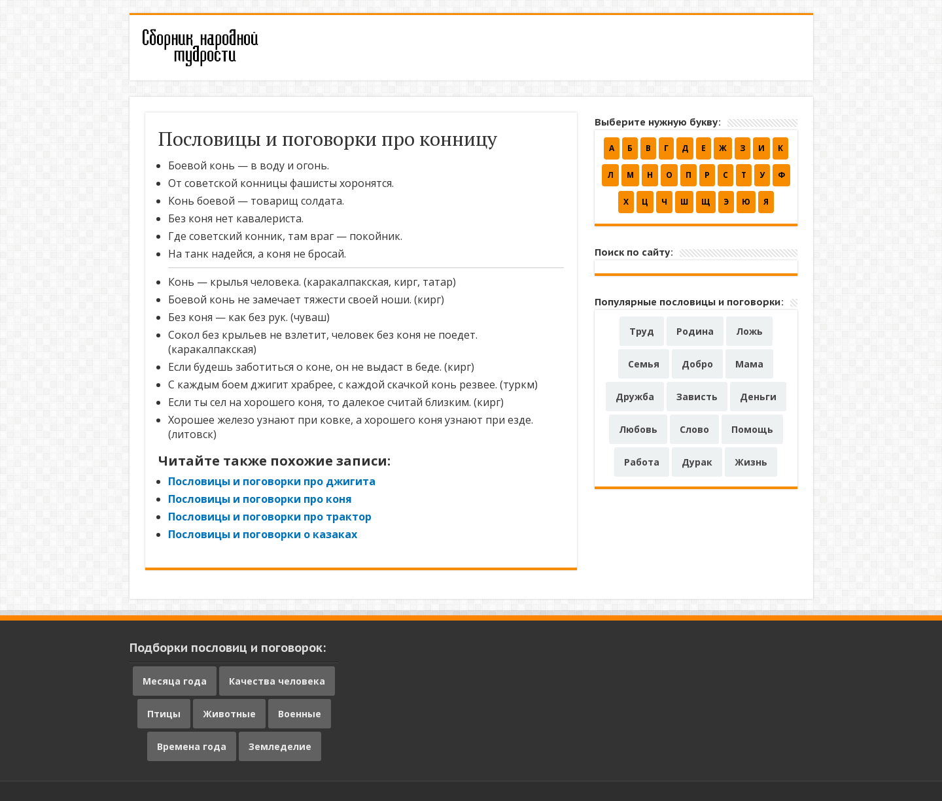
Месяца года (175, 681)
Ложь (749, 331)
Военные (299, 713)
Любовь (638, 429)
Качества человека (277, 681)
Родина (695, 331)
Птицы (164, 713)
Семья (643, 364)
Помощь (752, 429)
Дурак (697, 462)
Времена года (191, 746)
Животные (229, 713)
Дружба (635, 396)
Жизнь (751, 462)
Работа (641, 462)
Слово (694, 429)
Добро (697, 364)
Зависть (697, 396)
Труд (641, 331)
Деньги (758, 396)
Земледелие (280, 746)
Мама (749, 364)
